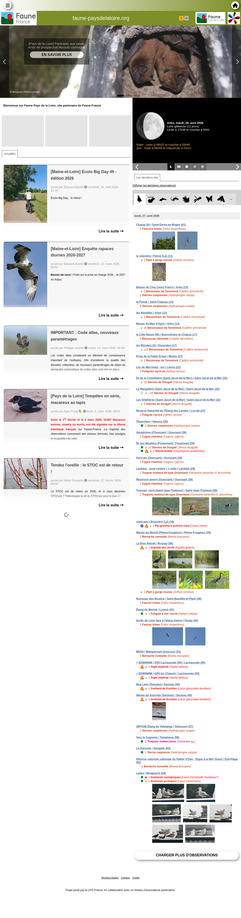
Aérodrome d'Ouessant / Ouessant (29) (161, 432)
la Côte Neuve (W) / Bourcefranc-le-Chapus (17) (166, 334)
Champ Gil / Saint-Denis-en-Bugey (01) (161, 224)
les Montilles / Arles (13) (151, 312)
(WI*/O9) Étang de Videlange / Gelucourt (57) (164, 726)
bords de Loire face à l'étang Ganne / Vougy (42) (167, 620)
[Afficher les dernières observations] (154, 185)
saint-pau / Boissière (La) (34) (155, 521)
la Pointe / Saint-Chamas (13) (155, 302)
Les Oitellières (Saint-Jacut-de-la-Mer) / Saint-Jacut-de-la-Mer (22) (178, 399)
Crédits (136, 878)
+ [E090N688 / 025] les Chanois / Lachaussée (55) (167, 673)
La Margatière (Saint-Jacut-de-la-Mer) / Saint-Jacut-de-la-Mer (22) (177, 389)
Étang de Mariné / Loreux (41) (155, 609)
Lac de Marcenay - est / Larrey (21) (158, 367)
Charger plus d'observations (187, 855)
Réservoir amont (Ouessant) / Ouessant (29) (164, 479)
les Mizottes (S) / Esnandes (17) (156, 345)
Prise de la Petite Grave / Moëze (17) (159, 356)
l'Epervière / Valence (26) (152, 421)
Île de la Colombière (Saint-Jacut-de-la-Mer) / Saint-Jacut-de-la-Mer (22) (181, 378)
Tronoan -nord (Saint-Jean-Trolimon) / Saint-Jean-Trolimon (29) (176, 490)
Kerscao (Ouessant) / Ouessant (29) (159, 457)
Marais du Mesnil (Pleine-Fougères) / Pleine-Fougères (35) (173, 532)
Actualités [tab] (10, 153)
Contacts (125, 878)
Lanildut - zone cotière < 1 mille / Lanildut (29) (165, 468)
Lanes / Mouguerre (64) (151, 773)
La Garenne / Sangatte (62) (153, 748)
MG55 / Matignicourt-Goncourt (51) (158, 651)
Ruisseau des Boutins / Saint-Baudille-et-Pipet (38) (168, 598)
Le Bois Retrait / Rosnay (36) (154, 543)
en (186, 18)
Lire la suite (111, 231)
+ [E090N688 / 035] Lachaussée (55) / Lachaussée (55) (170, 662)
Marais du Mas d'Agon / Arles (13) (157, 323)
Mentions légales (109, 878)
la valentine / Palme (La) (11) (154, 256)
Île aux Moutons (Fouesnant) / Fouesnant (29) (165, 443)
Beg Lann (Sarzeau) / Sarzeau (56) (158, 684)
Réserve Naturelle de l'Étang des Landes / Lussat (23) (170, 410)
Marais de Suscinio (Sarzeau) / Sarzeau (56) (164, 695)
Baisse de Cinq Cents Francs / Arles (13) (162, 287)
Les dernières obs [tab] (147, 177)
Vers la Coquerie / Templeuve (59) (157, 737)
